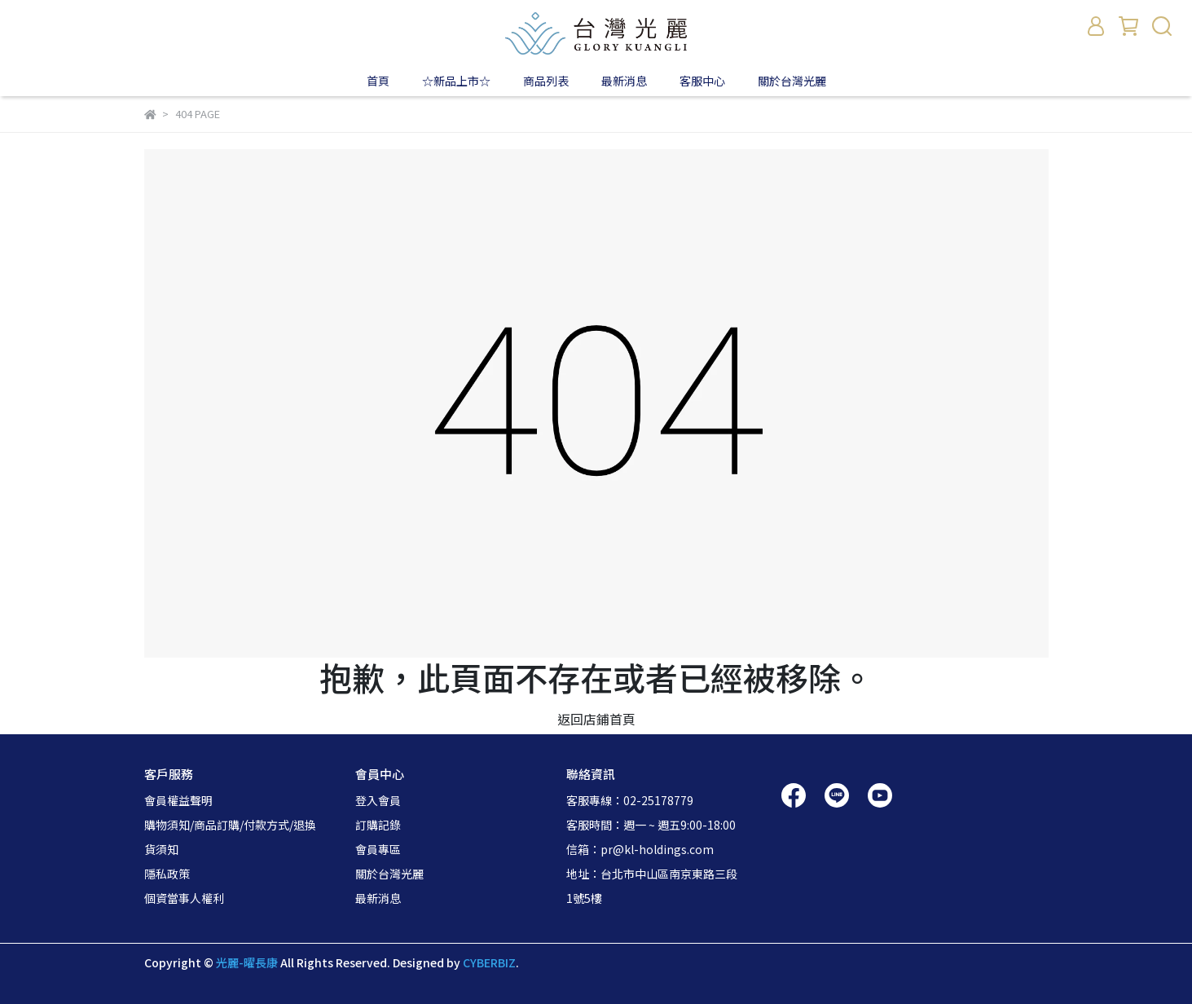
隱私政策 (167, 873)
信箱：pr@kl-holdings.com (640, 849)
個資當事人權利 (184, 898)
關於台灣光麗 (792, 81)
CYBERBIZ (489, 962)
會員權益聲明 (178, 800)
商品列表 (546, 81)
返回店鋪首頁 (596, 719)
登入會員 (378, 800)
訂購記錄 (378, 825)
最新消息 (378, 898)
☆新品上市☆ (456, 81)
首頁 (378, 81)
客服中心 (702, 81)
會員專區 (378, 849)
